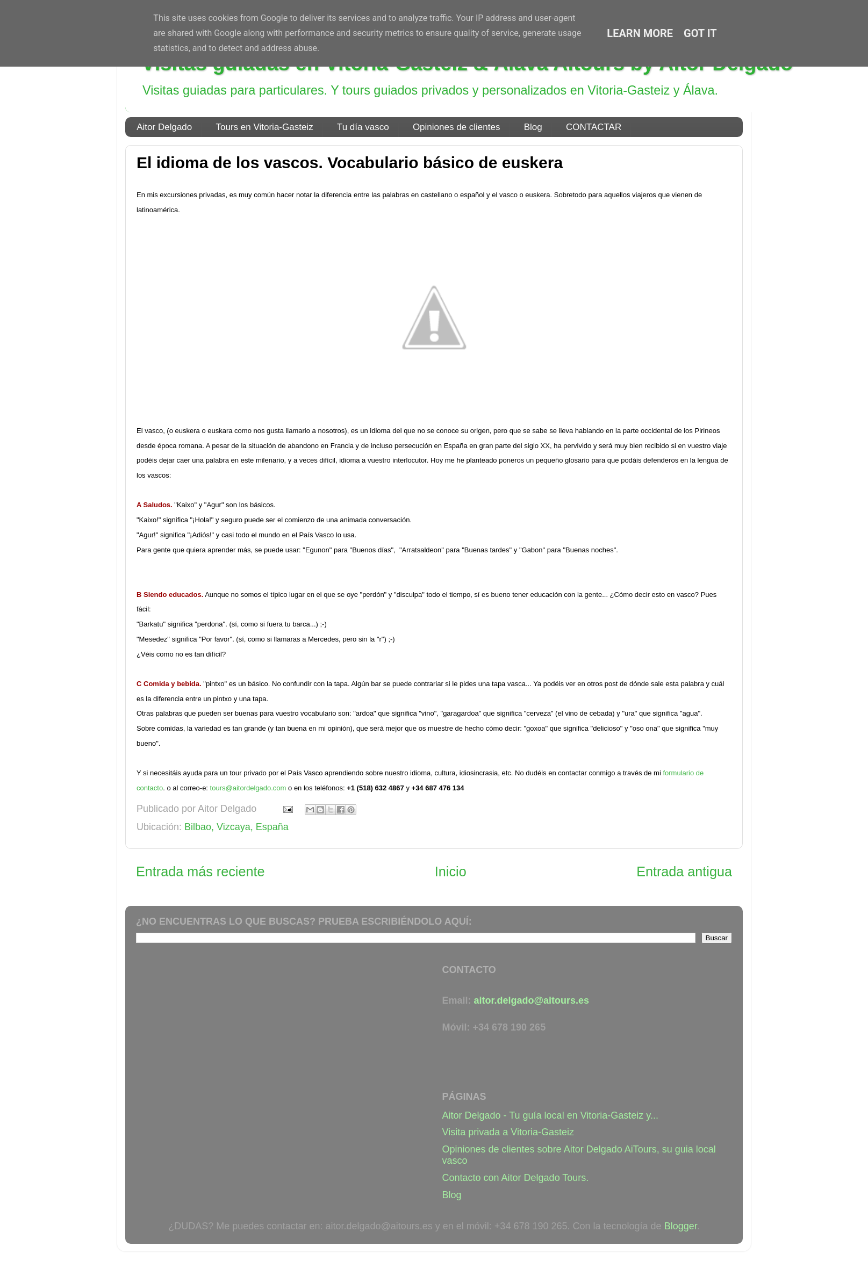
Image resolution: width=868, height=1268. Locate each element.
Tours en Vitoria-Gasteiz (264, 127)
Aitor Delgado (164, 127)
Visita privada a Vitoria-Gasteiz (508, 1132)
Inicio (451, 871)
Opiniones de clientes (456, 127)
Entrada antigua (684, 871)
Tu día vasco (363, 127)
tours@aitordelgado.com (248, 788)
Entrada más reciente (200, 871)
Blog (533, 127)
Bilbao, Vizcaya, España (236, 827)
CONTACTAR (593, 127)
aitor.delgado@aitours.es (532, 1000)
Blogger (680, 1226)
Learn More (640, 33)
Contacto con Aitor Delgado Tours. (515, 1177)
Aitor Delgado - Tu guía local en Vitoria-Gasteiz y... (550, 1115)
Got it (700, 33)
